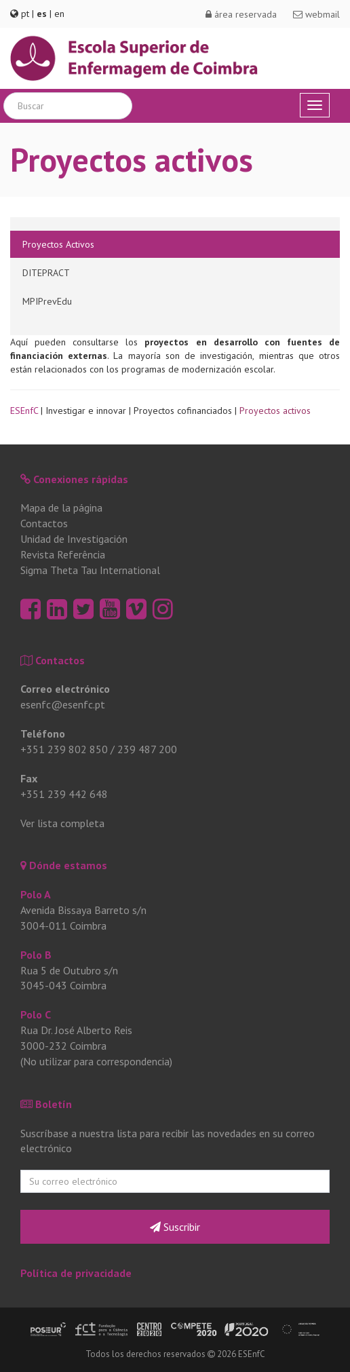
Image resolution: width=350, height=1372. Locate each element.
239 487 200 (147, 749)
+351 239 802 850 (64, 749)
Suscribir (175, 1227)
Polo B (36, 954)
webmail (316, 14)
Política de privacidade (76, 1273)
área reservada (241, 14)
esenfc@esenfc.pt (62, 704)
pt (25, 13)
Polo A (35, 894)
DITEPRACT (46, 273)
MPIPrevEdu (47, 301)
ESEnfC (24, 410)
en (59, 13)
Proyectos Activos (58, 244)
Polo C (35, 1014)
